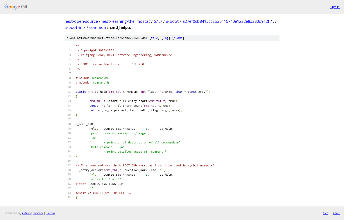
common (97, 27)
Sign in (335, 7)
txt (325, 213)
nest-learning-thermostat (126, 21)
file (154, 38)
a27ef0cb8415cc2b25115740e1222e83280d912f (226, 21)
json (336, 213)
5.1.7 (158, 21)
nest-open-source (81, 21)
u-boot (172, 21)
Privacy (38, 213)
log (165, 38)
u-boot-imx (75, 27)
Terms (50, 213)
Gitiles (26, 213)
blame (178, 38)
